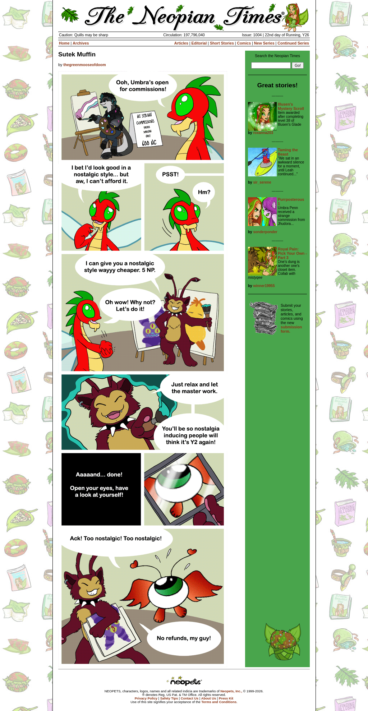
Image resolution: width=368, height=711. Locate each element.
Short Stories (222, 43)
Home (64, 43)
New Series (264, 43)
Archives (81, 43)
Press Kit (226, 698)
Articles (181, 43)
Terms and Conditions (218, 702)
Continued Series (293, 43)
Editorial (199, 43)
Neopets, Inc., (231, 691)
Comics (244, 43)
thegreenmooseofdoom (84, 65)
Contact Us (189, 698)
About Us (208, 698)
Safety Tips (169, 698)
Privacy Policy (146, 698)
